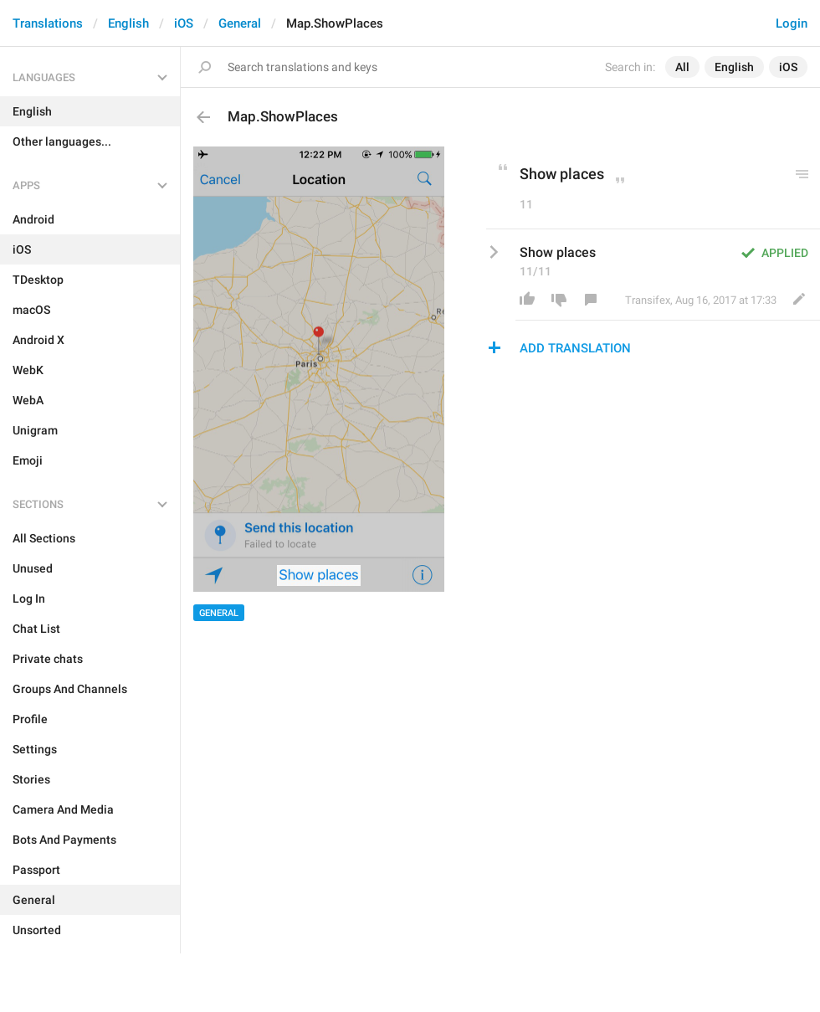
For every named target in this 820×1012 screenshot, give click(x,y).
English (128, 23)
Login (791, 23)
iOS (183, 23)
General (239, 23)
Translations (48, 23)
